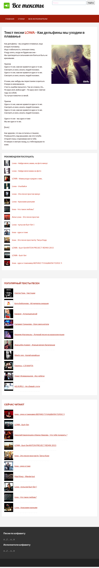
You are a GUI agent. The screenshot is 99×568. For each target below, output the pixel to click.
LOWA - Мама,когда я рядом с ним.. (27, 178)
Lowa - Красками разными (23, 201)
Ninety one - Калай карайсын (27, 355)
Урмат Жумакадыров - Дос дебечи (29, 376)
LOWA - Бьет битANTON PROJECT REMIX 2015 (33, 248)
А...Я (12, 539)
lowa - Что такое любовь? (23, 209)
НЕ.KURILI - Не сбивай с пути (27, 386)
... (9, 539)
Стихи (21, 19)
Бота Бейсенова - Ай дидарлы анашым (31, 303)
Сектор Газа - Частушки (24, 293)
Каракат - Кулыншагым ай (25, 314)
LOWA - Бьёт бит (19, 255)
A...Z (5, 539)
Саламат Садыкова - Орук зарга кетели (31, 324)
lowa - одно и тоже (20, 232)
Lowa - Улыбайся (19, 186)
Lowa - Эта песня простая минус (26, 194)
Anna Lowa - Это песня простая (25, 217)
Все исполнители (37, 19)
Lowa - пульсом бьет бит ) (23, 224)
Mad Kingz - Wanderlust (24, 476)
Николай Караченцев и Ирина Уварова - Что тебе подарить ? (40, 435)
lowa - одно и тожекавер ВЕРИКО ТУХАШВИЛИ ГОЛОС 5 (37, 263)
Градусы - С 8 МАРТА (23, 365)
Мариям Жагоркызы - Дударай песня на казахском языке (39, 334)
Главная (9, 19)
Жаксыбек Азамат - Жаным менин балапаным (34, 345)
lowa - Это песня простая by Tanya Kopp (29, 240)
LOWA (30, 32)
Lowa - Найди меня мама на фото (26, 171)
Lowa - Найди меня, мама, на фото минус (30, 163)
